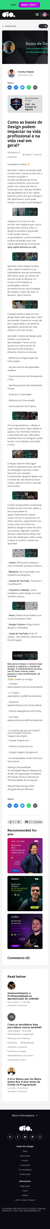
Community (25, 1165)
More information (25, 1115)
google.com (32, 752)
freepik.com (23, 740)
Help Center (25, 1186)
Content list (9, 26)
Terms (25, 1190)
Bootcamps (25, 1156)
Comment (38, 821)
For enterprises (25, 1169)
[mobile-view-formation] (25, 104)
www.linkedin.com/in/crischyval (22, 686)
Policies (25, 1195)
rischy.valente (35, 705)
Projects (25, 1160)
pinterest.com (26, 746)
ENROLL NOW (29, 4)
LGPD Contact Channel (25, 1200)
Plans (25, 1151)
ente (40, 686)
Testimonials (25, 1174)
